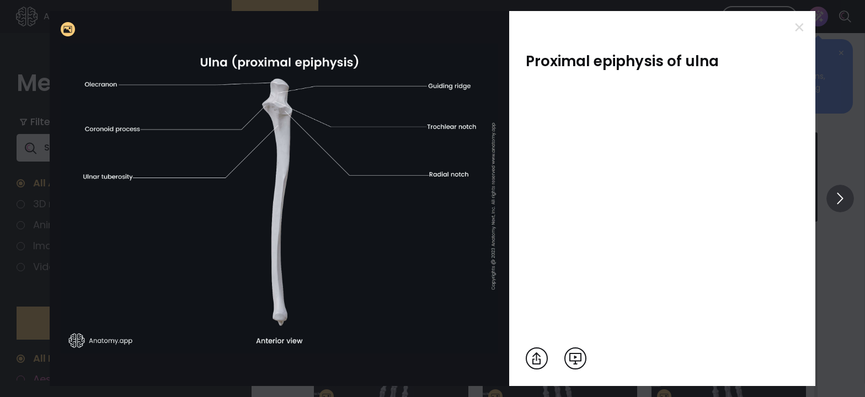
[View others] (840, 198)
